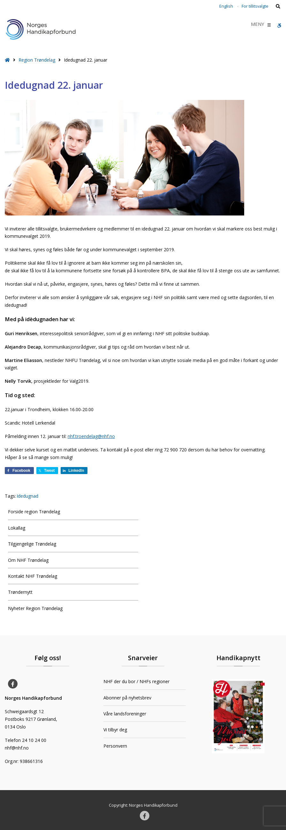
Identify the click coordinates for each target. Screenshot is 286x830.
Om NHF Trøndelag (28, 560)
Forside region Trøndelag (34, 512)
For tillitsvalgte (255, 6)
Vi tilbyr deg (115, 730)
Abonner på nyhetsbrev (127, 698)
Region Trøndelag (37, 60)
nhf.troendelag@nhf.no (91, 436)
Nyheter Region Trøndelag (35, 608)
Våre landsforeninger (124, 714)
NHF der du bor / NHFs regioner (136, 681)
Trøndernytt (20, 592)
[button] (257, 25)
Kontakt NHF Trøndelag (32, 576)
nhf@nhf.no (17, 748)
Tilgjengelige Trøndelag (32, 544)
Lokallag (16, 528)
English (226, 6)
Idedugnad (27, 496)
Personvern (115, 746)
